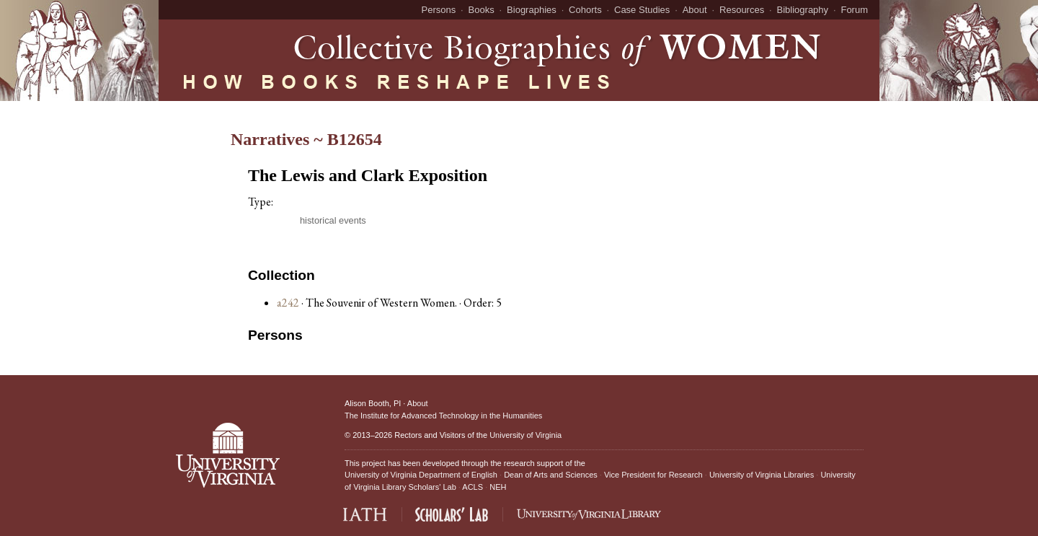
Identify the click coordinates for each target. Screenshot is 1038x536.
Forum (854, 9)
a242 (288, 302)
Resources (741, 9)
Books (481, 9)
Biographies (531, 9)
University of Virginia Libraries (761, 474)
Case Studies (642, 9)
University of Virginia (525, 435)
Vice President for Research (653, 474)
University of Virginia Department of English (421, 474)
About (695, 9)
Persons (439, 9)
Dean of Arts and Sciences (551, 474)
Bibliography (803, 9)
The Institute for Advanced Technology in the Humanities (443, 415)
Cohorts (585, 9)
